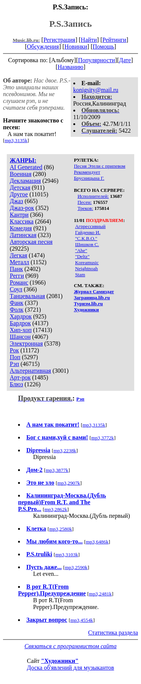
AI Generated (26, 167)
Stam (80, 274)
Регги (17, 275)
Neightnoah (86, 268)
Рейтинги (114, 40)
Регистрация (59, 40)
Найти (89, 40)
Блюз (16, 384)
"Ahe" (81, 250)
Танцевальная (27, 296)
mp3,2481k (100, 594)
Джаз (16, 201)
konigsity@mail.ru (95, 90)
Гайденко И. (87, 232)
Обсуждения (43, 46)
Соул (16, 289)
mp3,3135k (16, 140)
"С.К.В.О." (86, 238)
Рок (14, 350)
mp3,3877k (56, 470)
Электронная (26, 343)
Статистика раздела (113, 632)
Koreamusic (87, 262)
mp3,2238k (64, 450)
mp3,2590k (76, 567)
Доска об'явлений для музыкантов (70, 667)
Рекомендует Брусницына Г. (89, 175)
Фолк (16, 309)
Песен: (84, 202)
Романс (19, 282)
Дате (125, 60)
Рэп (14, 364)
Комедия (21, 228)
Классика (21, 221)
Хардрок (21, 316)
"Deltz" (82, 256)
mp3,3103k (66, 554)
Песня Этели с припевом (99, 166)
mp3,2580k (60, 529)
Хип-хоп (21, 330)
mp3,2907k (69, 483)
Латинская (23, 235)
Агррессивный (90, 226)
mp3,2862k (55, 509)
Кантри (19, 214)
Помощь (103, 46)
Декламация (25, 181)
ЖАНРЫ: (23, 160)
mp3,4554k (81, 620)
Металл (19, 262)
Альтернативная (30, 370)
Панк (16, 269)
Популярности (96, 60)
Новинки (75, 46)
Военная (21, 174)
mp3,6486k (97, 542)
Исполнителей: (93, 196)
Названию (70, 67)
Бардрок (20, 323)
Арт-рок (20, 377)
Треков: (85, 208)
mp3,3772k (102, 438)
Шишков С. (87, 244)
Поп (15, 357)
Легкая (18, 255)
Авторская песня (31, 242)
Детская (20, 187)
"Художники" (60, 661)
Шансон (20, 337)
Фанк (16, 303)
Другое (19, 194)
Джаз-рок (22, 208)
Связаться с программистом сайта (70, 646)
